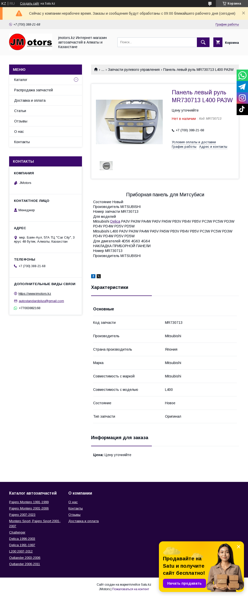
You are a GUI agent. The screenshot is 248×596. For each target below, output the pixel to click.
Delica (115, 221)
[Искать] (203, 42)
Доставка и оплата (30, 100)
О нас (19, 132)
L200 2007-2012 (21, 551)
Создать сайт (29, 3)
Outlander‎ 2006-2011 (24, 564)
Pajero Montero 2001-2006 (29, 508)
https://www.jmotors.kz (34, 293)
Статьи (20, 111)
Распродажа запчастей (33, 90)
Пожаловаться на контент (130, 589)
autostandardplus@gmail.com (41, 301)
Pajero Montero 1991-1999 (29, 502)
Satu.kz (146, 584)
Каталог (20, 80)
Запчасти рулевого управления (134, 70)
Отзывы (20, 121)
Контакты (22, 142)
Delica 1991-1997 (22, 545)
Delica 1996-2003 (22, 539)
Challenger (17, 532)
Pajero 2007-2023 (22, 515)
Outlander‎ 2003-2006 (24, 558)
